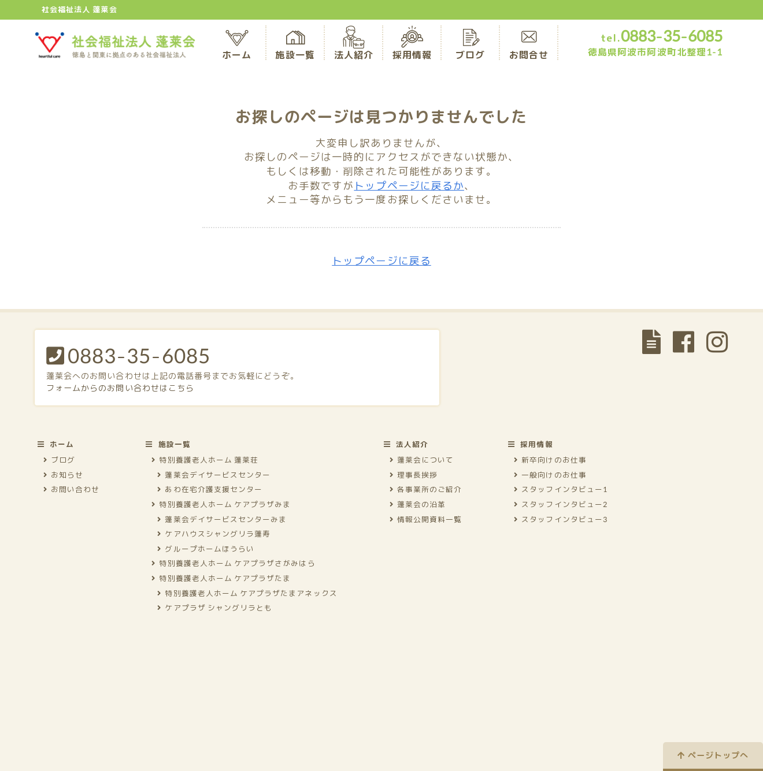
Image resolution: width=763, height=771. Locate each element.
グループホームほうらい (205, 548)
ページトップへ (713, 755)
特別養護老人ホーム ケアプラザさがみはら (233, 563)
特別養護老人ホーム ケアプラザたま (221, 578)
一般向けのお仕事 (550, 474)
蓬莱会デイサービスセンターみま (222, 519)
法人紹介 (353, 46)
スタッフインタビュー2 (561, 504)
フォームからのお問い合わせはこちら (120, 388)
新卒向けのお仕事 (550, 459)
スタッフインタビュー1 (561, 489)
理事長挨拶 (414, 474)
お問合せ (529, 46)
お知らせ (63, 474)
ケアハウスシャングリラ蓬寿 (214, 533)
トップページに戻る (381, 261)
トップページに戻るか (409, 186)
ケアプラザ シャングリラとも (214, 607)
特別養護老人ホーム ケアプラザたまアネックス (247, 593)
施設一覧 (294, 46)
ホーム (236, 46)
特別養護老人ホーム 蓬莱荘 (204, 459)
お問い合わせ (71, 489)
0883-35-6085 (128, 355)
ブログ (470, 46)
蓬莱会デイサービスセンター (214, 474)
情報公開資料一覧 (426, 519)
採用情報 (412, 46)
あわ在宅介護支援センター (209, 489)
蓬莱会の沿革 (418, 504)
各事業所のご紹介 (426, 489)
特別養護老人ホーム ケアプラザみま (221, 504)
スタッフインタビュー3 (561, 519)
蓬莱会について (422, 459)
